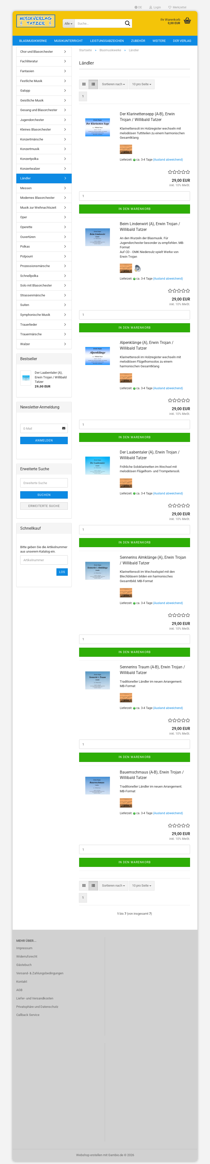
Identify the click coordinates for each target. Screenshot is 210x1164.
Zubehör (138, 41)
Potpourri (26, 259)
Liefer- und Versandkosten (34, 1001)
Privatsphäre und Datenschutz (37, 1009)
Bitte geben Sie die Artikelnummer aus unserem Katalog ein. (43, 552)
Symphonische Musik (35, 317)
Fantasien (27, 73)
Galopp (25, 93)
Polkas (25, 249)
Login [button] (155, 7)
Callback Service (27, 1017)
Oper (23, 220)
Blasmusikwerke (33, 41)
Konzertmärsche (31, 142)
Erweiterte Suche (44, 508)
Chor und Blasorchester (36, 54)
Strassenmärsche (32, 298)
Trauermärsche (31, 336)
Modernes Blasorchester (37, 200)
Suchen (44, 497)
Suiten (24, 307)
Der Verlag (182, 41)
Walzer (25, 346)
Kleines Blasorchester (35, 132)
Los (62, 574)
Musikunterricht (68, 41)
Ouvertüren (27, 239)
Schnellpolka (29, 278)
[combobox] (113, 87)
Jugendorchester (32, 122)
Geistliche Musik (32, 103)
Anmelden (44, 443)
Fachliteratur (29, 64)
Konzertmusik (29, 151)
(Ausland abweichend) (168, 162)
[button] (138, 7)
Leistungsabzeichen (107, 41)
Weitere (159, 41)
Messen (26, 190)
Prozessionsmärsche (35, 268)
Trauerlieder (28, 327)
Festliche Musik (31, 83)
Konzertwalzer (30, 171)
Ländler (25, 181)
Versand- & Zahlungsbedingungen (39, 976)
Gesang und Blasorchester (38, 112)
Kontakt (21, 984)
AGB (19, 992)
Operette (26, 229)
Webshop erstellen (89, 1157)
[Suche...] (68, 23)
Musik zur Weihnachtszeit (38, 210)
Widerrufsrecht (26, 959)
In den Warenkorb (135, 211)
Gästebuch (24, 967)
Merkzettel (177, 7)
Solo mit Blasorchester (36, 288)
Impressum (24, 950)
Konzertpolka (29, 161)
